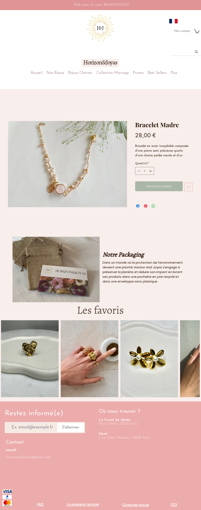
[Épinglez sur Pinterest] (145, 206)
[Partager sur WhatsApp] (153, 206)
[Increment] (151, 171)
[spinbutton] (144, 171)
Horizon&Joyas (100, 62)
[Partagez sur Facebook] (137, 206)
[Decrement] (138, 171)
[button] (196, 31)
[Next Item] (192, 359)
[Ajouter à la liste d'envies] (188, 187)
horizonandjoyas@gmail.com (28, 457)
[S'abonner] (70, 427)
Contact (15, 442)
